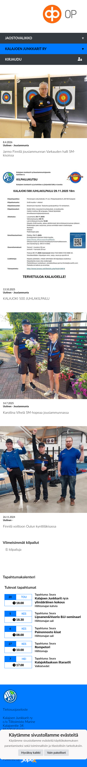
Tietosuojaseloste (15, 709)
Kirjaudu (43, 59)
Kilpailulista (12, 563)
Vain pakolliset (56, 752)
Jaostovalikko (46, 38)
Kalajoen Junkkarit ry (46, 49)
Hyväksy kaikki (30, 752)
